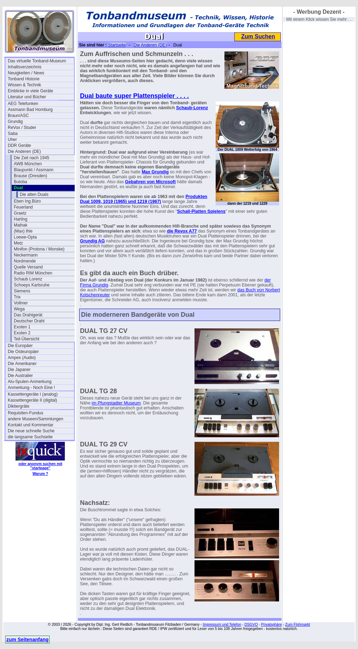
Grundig (15, 121)
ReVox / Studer (22, 127)
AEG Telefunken (23, 103)
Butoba (20, 181)
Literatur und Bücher (27, 96)
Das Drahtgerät (28, 315)
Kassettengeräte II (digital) (32, 400)
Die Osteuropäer (23, 351)
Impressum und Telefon (222, 624)
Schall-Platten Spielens (201, 211)
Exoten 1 (22, 326)
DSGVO (251, 624)
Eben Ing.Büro (27, 201)
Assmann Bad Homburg (30, 109)
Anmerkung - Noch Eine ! (31, 387)
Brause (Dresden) (30, 175)
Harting (20, 219)
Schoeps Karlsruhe (31, 285)
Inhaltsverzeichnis (24, 66)
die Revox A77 (182, 231)
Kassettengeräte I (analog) (32, 394)
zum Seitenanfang (27, 639)
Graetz (20, 213)
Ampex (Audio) (22, 357)
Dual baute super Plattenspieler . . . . (134, 95)
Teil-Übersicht (26, 338)
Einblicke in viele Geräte (30, 90)
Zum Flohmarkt (297, 624)
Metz (18, 243)
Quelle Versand (28, 267)
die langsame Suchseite (30, 436)
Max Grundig (155, 171)
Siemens (22, 291)
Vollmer (21, 303)
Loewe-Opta (25, 237)
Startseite (117, 45)
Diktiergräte (18, 406)
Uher (12, 139)
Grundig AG (92, 241)
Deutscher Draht (29, 321)
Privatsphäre (271, 624)
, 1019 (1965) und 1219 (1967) (130, 201)
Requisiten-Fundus (25, 412)
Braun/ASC (18, 115)
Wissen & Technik (24, 84)
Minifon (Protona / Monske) (39, 249)
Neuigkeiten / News (26, 72)
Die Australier (20, 375)
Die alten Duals (34, 194)
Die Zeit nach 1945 (31, 157)
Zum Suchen (258, 36)
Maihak (20, 225)
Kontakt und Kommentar (30, 424)
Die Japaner (19, 369)
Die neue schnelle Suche (31, 430)
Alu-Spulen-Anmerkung (29, 381)
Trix (17, 297)
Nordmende (25, 261)
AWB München (28, 163)
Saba (13, 133)
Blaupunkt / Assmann (34, 169)
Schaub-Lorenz (192, 107)
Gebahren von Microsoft (150, 181)
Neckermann (26, 255)
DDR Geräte (19, 145)
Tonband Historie (23, 78)
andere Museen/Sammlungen (35, 418)
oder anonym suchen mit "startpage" (40, 466)
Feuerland (23, 207)
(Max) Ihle (23, 231)
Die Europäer (20, 345)
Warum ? (40, 473)
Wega (19, 309)
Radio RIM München (33, 273)
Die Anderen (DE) (24, 151)
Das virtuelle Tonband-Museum (37, 60)
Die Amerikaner (22, 363)
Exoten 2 (22, 332)
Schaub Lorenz (28, 279)
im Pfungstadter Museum (116, 403)
